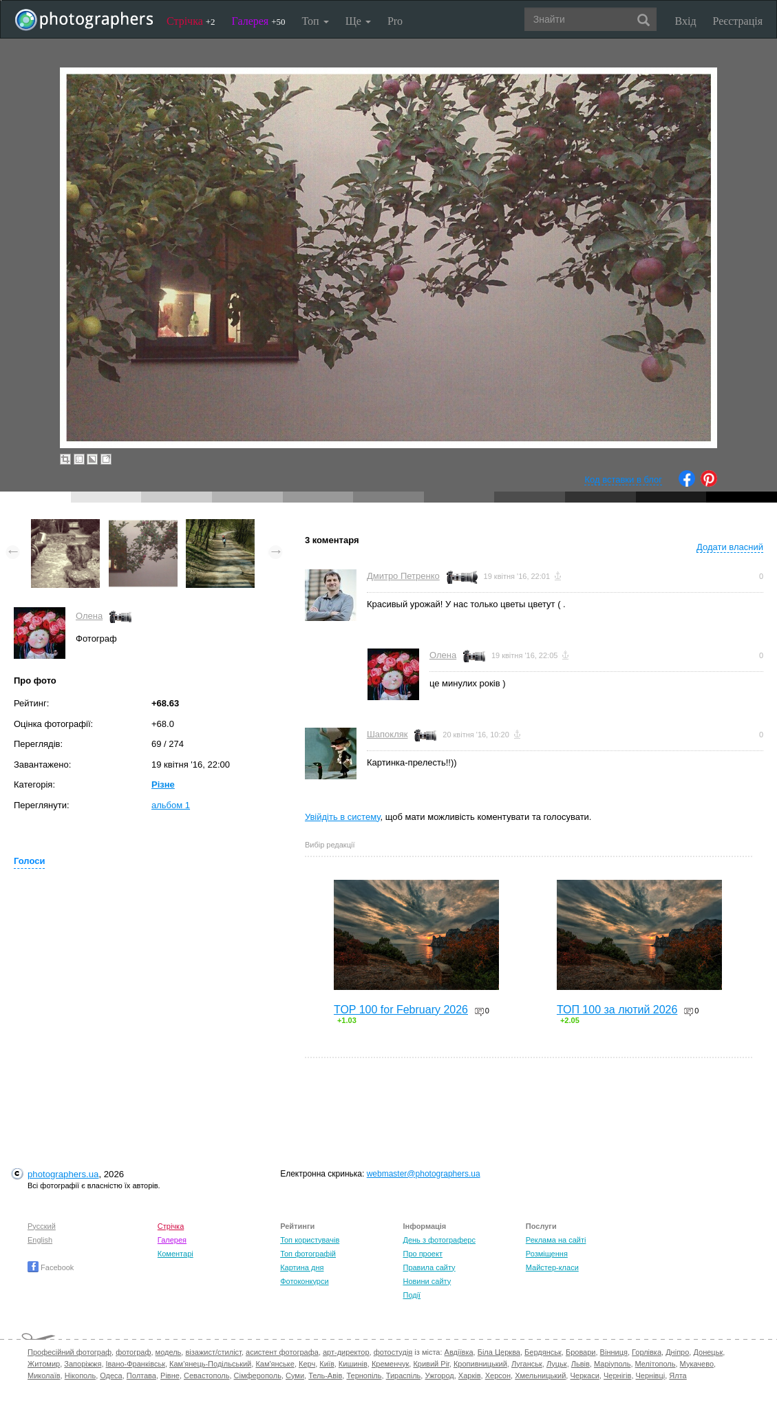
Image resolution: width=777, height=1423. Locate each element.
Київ (326, 1364)
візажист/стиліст (213, 1352)
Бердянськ (543, 1352)
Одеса (111, 1375)
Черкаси (584, 1375)
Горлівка (646, 1352)
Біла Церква (499, 1352)
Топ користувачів (309, 1240)
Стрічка (191, 21)
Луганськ (526, 1364)
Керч (307, 1364)
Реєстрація (738, 21)
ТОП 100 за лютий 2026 (617, 1009)
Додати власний (729, 547)
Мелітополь (655, 1364)
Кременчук (390, 1364)
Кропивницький (480, 1364)
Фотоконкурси (304, 1281)
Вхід (685, 21)
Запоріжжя (82, 1364)
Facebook (51, 1267)
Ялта (677, 1375)
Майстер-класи (552, 1267)
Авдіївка (459, 1352)
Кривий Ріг (431, 1364)
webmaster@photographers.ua (423, 1174)
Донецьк (708, 1352)
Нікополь (80, 1375)
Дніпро (677, 1352)
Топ (314, 21)
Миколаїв (44, 1375)
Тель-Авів (325, 1375)
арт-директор (346, 1352)
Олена (89, 616)
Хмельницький (540, 1375)
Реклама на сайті (556, 1240)
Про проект (422, 1254)
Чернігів (617, 1375)
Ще (358, 21)
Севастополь (206, 1375)
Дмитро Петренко (403, 576)
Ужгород (439, 1375)
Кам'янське (275, 1364)
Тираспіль (403, 1375)
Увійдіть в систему (343, 817)
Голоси (29, 861)
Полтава (141, 1375)
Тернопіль (363, 1375)
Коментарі (175, 1254)
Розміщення (547, 1254)
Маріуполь (612, 1364)
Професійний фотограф (69, 1352)
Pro (395, 21)
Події (412, 1295)
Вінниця (614, 1352)
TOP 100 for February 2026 (401, 1009)
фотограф (133, 1352)
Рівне (170, 1375)
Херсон (498, 1375)
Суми (295, 1375)
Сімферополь (257, 1375)
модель (169, 1352)
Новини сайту (427, 1281)
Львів (580, 1364)
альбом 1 (170, 805)
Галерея (259, 21)
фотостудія (393, 1352)
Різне (163, 784)
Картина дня (301, 1267)
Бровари (581, 1352)
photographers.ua (63, 1174)
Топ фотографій (308, 1254)
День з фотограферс (439, 1240)
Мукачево (697, 1364)
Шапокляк (387, 734)
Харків (469, 1375)
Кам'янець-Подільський (210, 1364)
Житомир (44, 1364)
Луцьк (556, 1364)
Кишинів (353, 1364)
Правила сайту (429, 1267)
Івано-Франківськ (135, 1364)
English (40, 1240)
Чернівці (651, 1375)
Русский (42, 1226)
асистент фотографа (282, 1352)
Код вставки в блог (623, 479)
